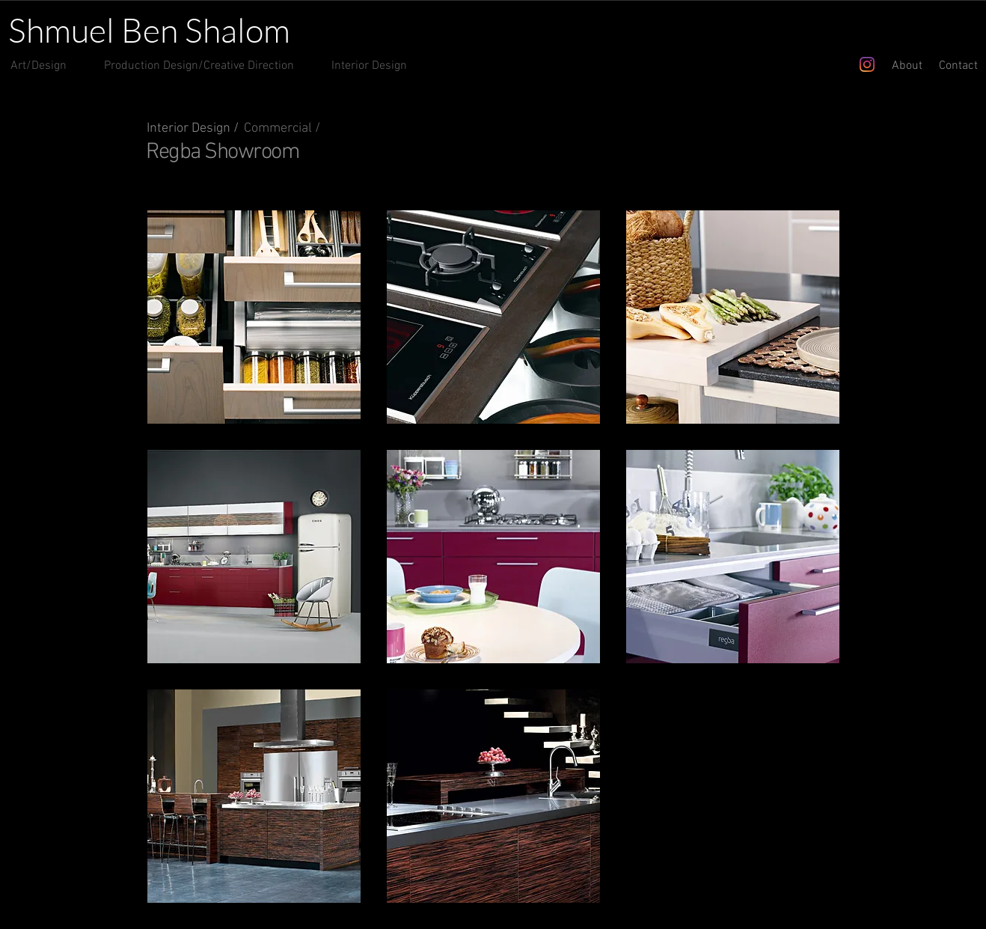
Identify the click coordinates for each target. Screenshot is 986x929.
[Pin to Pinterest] (828, 146)
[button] (254, 317)
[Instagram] (867, 64)
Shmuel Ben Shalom (149, 29)
